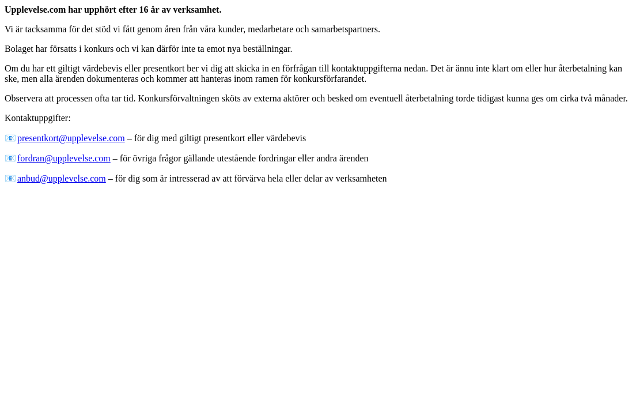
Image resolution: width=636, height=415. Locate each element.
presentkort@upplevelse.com (71, 138)
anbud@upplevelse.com (61, 178)
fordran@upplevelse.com (64, 158)
